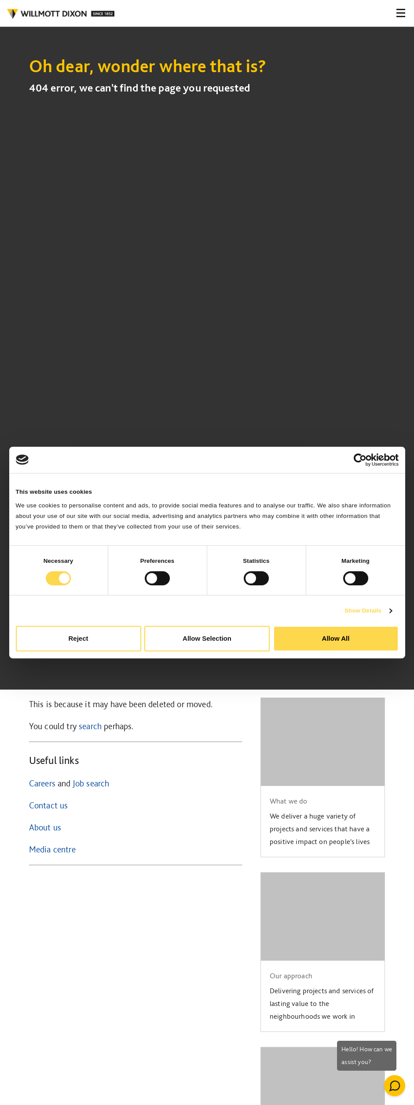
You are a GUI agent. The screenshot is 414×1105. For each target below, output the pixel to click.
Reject (78, 638)
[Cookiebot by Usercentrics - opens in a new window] (360, 459)
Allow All (336, 638)
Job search (91, 783)
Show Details (362, 610)
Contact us (48, 805)
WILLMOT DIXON (60, 14)
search (90, 726)
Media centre (52, 849)
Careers (42, 783)
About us (45, 827)
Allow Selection (207, 638)
